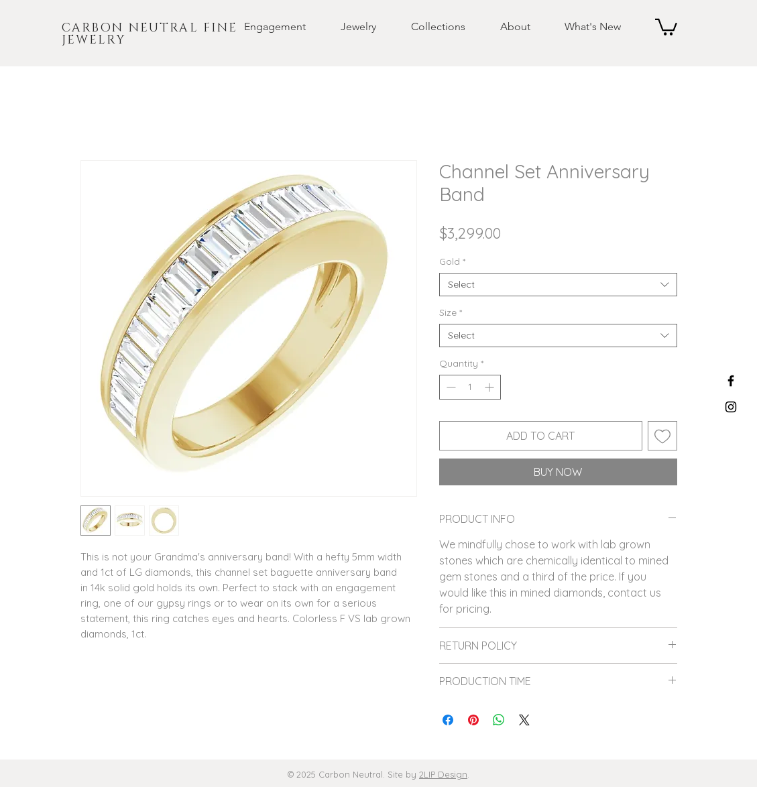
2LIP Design (443, 774)
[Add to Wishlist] (662, 435)
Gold (452, 261)
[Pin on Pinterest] (473, 720)
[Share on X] (524, 720)
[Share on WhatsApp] (499, 720)
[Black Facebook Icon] (730, 380)
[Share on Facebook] (448, 720)
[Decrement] (449, 387)
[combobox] (558, 284)
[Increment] (490, 387)
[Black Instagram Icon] (730, 407)
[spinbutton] (470, 387)
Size (450, 312)
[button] (264, 27)
